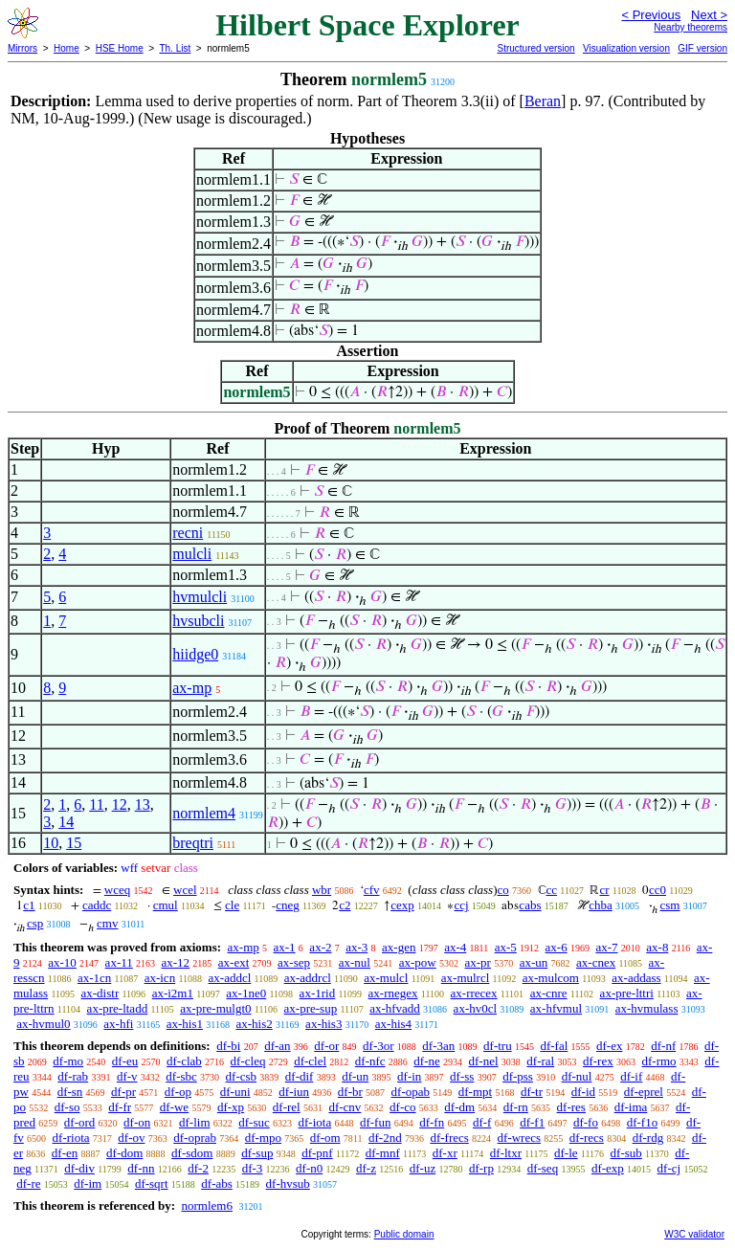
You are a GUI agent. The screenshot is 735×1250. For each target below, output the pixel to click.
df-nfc (370, 1061)
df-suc (254, 1122)
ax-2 (320, 947)
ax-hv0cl (475, 1008)
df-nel (484, 1061)
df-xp (230, 1107)
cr (604, 889)
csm (670, 905)
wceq (117, 889)
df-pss (517, 1076)
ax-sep (294, 962)
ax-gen (398, 947)
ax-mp (192, 688)
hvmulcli (199, 597)
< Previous (650, 15)
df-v (127, 1076)
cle (232, 905)
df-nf (663, 1045)
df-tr (532, 1091)
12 (119, 804)
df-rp (481, 1168)
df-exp (607, 1168)
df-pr (123, 1091)
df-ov (131, 1137)
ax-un (534, 962)
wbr (321, 889)
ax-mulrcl (465, 978)
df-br (350, 1091)
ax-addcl (230, 978)
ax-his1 (185, 1023)
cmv (107, 923)
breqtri (192, 843)
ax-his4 (393, 1023)
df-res (571, 1107)
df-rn (515, 1107)
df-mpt (475, 1091)
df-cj (669, 1168)
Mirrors (22, 48)
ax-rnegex (393, 993)
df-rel (287, 1107)
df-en (65, 1153)
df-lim (195, 1122)
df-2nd (385, 1137)
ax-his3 (323, 1023)
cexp (402, 905)
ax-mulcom (551, 978)
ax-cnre (549, 993)
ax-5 (506, 947)
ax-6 (557, 947)
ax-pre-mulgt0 (215, 1008)
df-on (136, 1122)
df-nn (140, 1168)
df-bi (228, 1045)
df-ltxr (506, 1153)
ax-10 (62, 962)
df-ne (426, 1061)
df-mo (68, 1061)
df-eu (125, 1061)
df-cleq (248, 1061)
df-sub (626, 1153)
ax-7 (606, 947)
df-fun (375, 1122)
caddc (96, 905)
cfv (372, 889)
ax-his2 (253, 1023)
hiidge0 (195, 654)
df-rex (598, 1061)
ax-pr (477, 962)
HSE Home (120, 48)
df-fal (554, 1045)
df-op (178, 1091)
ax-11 (119, 962)
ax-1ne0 (246, 993)
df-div (79, 1168)
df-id (583, 1091)
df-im (87, 1183)
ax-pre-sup (311, 1008)
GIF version (702, 48)
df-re (28, 1183)
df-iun (293, 1091)
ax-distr (100, 993)
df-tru (497, 1045)
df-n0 (309, 1168)
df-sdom (191, 1153)
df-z (366, 1168)
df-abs (217, 1183)
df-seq (543, 1168)
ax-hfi (118, 1023)
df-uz (422, 1168)
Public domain (404, 1234)
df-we (174, 1107)
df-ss (462, 1076)
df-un (355, 1076)
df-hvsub (288, 1183)
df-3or (378, 1045)
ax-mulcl (386, 978)
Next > (709, 15)
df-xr (445, 1153)
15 (73, 843)
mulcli (192, 554)
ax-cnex (595, 962)
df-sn (70, 1091)
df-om (325, 1137)
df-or (326, 1045)
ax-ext (233, 962)
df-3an (438, 1045)
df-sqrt (151, 1183)
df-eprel (643, 1091)
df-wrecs (519, 1137)
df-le (566, 1153)
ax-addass (636, 978)
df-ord (80, 1122)
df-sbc (181, 1076)
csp (35, 923)
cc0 (657, 889)
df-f (482, 1122)
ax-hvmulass (647, 1008)
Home (66, 48)
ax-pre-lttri (627, 993)
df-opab (410, 1091)
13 (142, 804)
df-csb (241, 1076)
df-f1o (642, 1122)
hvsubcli (198, 621)
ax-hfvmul (556, 1008)
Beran (542, 101)
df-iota (315, 1122)
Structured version (535, 48)
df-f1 (532, 1122)
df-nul (577, 1076)
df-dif (299, 1076)
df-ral (540, 1061)
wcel (185, 889)
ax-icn (160, 978)
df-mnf (383, 1153)
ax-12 (175, 962)
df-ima (631, 1107)
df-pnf (317, 1153)
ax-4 (455, 947)
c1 (28, 905)
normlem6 (206, 1205)
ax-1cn (94, 978)
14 (66, 822)
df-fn (431, 1122)
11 (96, 804)
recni (187, 533)
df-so (67, 1107)
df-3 (252, 1168)
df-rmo (658, 1061)
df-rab (72, 1076)
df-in (409, 1076)
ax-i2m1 (172, 993)
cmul (165, 905)
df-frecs (449, 1137)
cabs (530, 905)
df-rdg (648, 1137)
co (502, 889)
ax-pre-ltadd (117, 1008)
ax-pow (417, 962)
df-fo (585, 1122)
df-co (402, 1107)
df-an (277, 1045)
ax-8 (657, 947)
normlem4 (203, 813)
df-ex (609, 1045)
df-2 (198, 1168)
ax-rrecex (474, 993)
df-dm (459, 1107)
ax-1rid (318, 993)
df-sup (257, 1153)
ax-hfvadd (394, 1008)
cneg (288, 905)
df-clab (184, 1061)
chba (600, 905)
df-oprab (194, 1137)
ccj (461, 905)
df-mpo (263, 1137)
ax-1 (285, 947)
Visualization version (626, 48)
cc (552, 889)
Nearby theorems (690, 27)
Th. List (175, 48)
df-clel (310, 1061)
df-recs (586, 1137)
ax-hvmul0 (43, 1023)
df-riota (71, 1137)
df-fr (119, 1107)
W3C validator (694, 1234)
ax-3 (356, 947)
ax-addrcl (307, 978)
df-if (631, 1076)
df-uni (235, 1091)
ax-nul (354, 962)
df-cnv (344, 1107)
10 (50, 843)
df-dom (124, 1153)
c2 (344, 905)
